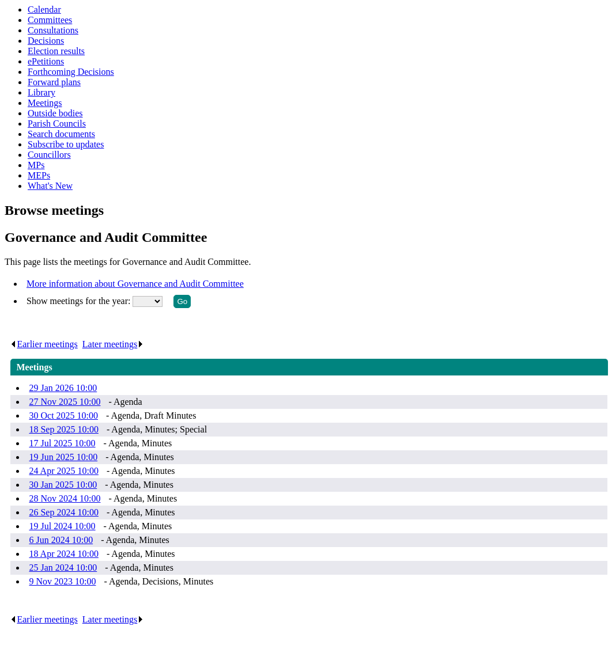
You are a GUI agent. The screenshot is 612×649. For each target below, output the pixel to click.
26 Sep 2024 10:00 (63, 512)
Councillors (49, 155)
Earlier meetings (43, 344)
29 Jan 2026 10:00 (63, 388)
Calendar (44, 9)
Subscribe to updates (66, 144)
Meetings (45, 103)
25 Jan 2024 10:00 (63, 567)
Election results (56, 51)
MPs (36, 165)
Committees (50, 20)
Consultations (53, 30)
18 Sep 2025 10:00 (63, 429)
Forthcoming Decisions (71, 72)
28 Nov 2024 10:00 (64, 498)
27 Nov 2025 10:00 (64, 402)
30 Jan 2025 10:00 (63, 484)
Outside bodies (55, 113)
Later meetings (113, 344)
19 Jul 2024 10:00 (62, 526)
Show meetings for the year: (80, 301)
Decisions (46, 40)
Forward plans (54, 82)
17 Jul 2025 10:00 (62, 443)
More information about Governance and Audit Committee (135, 284)
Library (41, 92)
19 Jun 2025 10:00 (63, 457)
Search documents (61, 134)
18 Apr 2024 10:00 (63, 554)
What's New (50, 186)
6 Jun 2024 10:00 (61, 540)
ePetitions (46, 61)
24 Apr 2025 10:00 (63, 471)
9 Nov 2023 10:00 (62, 581)
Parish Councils (57, 123)
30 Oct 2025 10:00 (63, 415)
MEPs (39, 175)
